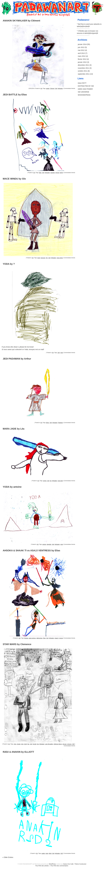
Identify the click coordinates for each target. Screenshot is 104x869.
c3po (15, 744)
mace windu (60, 257)
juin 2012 (81, 47)
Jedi (56, 88)
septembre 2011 (83, 74)
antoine (44, 544)
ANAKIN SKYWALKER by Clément (21, 20)
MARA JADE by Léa (13, 428)
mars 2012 (81, 56)
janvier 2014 (82, 44)
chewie (18, 744)
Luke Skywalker (49, 744)
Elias (40, 172)
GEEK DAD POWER (85, 89)
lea (50, 480)
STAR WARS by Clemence (17, 644)
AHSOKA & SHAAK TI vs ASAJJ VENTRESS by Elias (31, 550)
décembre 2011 (83, 65)
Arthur (47, 422)
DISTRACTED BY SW (86, 86)
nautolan (52, 172)
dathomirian (39, 638)
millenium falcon (58, 744)
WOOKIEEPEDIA (84, 95)
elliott (50, 853)
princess (69, 744)
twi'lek (61, 172)
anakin (47, 88)
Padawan (60, 422)
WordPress (52, 864)
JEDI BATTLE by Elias (15, 94)
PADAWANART (52, 3)
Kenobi (34, 744)
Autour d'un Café (68, 864)
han (28, 744)
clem (22, 744)
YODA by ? (9, 264)
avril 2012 (81, 53)
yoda (61, 352)
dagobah (49, 544)
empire (45, 480)
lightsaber (60, 88)
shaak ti (56, 638)
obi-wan (64, 744)
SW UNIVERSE (83, 92)
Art (41, 88)
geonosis (43, 257)
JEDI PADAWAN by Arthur (17, 358)
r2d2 (73, 744)
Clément (52, 88)
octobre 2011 (82, 71)
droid (38, 257)
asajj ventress (32, 638)
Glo (47, 257)
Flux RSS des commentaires (59, 866)
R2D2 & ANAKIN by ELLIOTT (18, 752)
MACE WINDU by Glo (14, 178)
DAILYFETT (82, 83)
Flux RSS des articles (42, 866)
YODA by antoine (12, 487)
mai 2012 (81, 50)
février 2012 (82, 59)
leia (38, 744)
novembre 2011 (83, 68)
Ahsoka (26, 638)
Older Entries (7, 857)
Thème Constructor (80, 864)
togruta (57, 172)
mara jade (60, 480)
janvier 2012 (82, 62)
